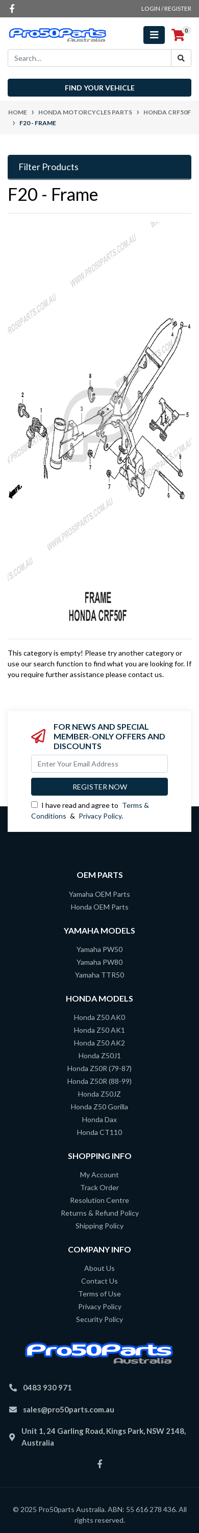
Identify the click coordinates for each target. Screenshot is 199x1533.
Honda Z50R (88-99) (99, 1081)
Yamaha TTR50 (99, 974)
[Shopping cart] (178, 35)
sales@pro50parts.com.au (68, 1409)
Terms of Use (99, 1293)
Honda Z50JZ (99, 1093)
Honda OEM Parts (100, 906)
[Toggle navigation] (154, 35)
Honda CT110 (99, 1132)
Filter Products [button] (48, 166)
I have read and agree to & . (90, 810)
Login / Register (166, 8)
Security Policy (99, 1319)
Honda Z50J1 (100, 1055)
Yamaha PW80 (99, 962)
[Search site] (181, 58)
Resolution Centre (99, 1200)
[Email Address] (99, 764)
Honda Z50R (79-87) (99, 1068)
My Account (99, 1174)
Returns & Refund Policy (100, 1213)
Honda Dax (99, 1119)
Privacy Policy (100, 815)
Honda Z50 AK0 (99, 1017)
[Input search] (89, 58)
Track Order (99, 1187)
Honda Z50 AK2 (99, 1042)
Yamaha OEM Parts (99, 894)
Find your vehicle (100, 87)
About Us (99, 1268)
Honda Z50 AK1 (99, 1030)
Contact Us (99, 1280)
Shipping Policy (99, 1225)
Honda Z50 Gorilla (99, 1106)
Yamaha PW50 (99, 949)
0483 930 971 (47, 1387)
